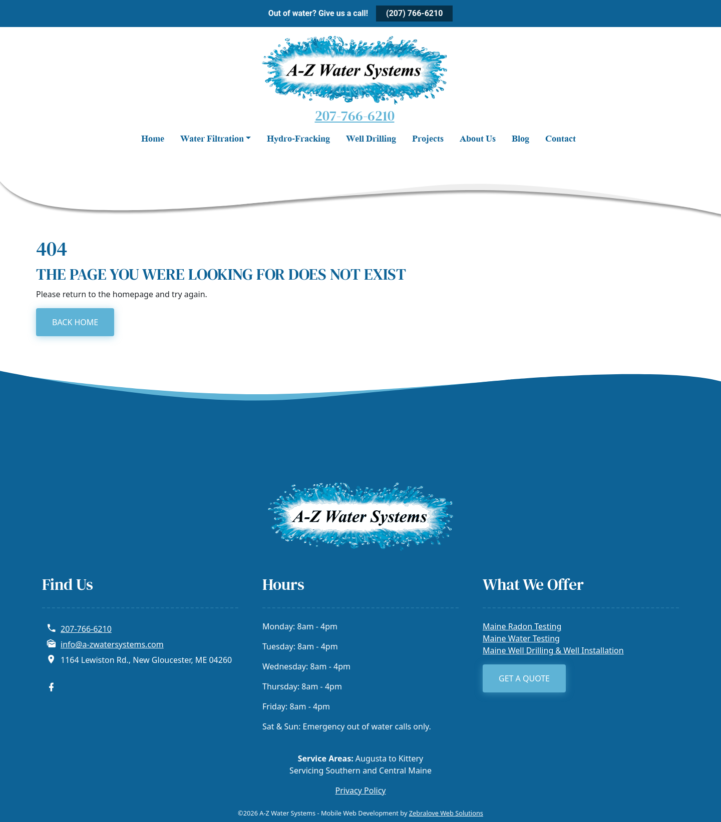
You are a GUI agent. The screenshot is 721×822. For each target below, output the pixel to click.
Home (152, 139)
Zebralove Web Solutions (446, 812)
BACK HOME (75, 322)
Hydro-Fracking (298, 139)
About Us (478, 139)
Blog (520, 139)
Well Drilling (371, 139)
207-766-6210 (355, 115)
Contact (560, 139)
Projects (428, 139)
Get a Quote (524, 678)
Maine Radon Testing (522, 626)
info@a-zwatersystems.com (112, 644)
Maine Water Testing (521, 638)
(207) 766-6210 (414, 13)
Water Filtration (212, 139)
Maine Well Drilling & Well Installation (553, 650)
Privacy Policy (360, 790)
